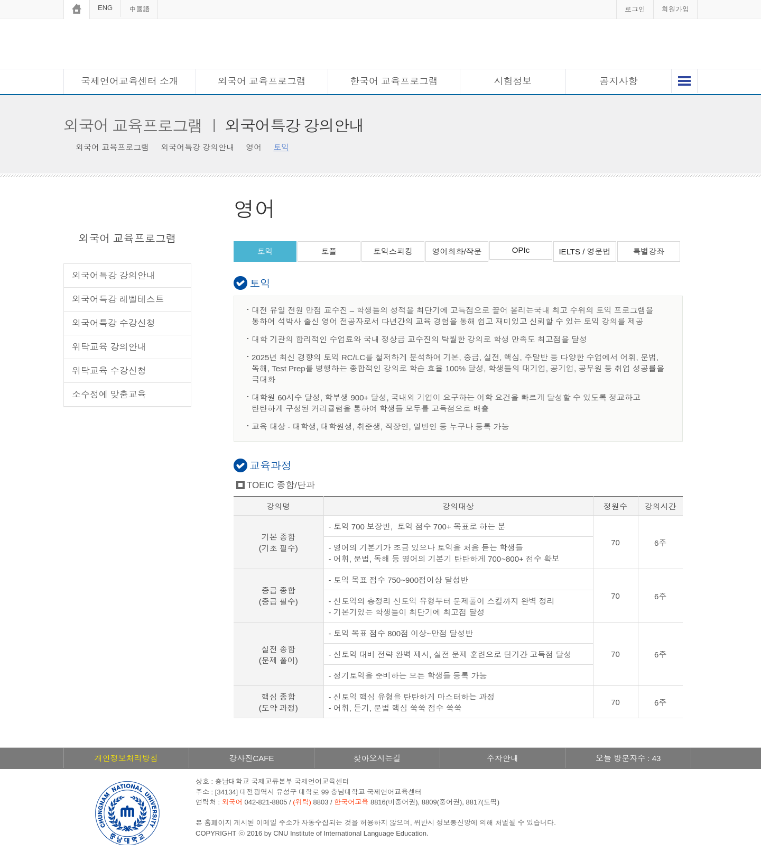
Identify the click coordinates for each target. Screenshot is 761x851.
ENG (105, 8)
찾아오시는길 (377, 758)
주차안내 (502, 758)
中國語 (139, 9)
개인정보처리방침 (126, 758)
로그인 (635, 9)
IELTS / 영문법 (584, 251)
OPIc (521, 249)
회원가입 (675, 9)
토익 (265, 251)
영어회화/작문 (456, 251)
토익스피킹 (393, 251)
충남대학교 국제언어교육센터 (380, 45)
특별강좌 (649, 251)
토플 (329, 251)
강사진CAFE (251, 758)
